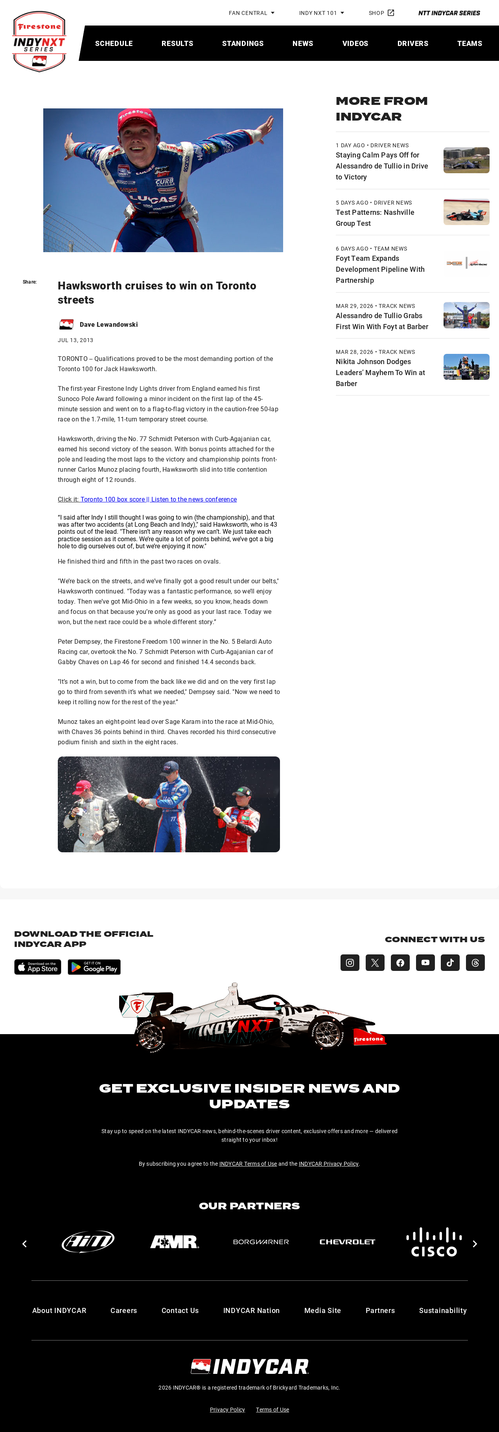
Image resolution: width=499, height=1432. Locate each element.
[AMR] (174, 1242)
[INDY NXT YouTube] (425, 962)
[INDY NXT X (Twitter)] (374, 962)
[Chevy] (347, 1242)
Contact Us (180, 1310)
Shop (381, 12)
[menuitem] (114, 43)
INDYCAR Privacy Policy (329, 1163)
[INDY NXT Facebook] (399, 962)
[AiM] (88, 1242)
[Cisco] (434, 1242)
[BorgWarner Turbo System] (261, 1242)
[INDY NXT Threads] (475, 962)
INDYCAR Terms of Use (248, 1163)
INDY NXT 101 (318, 12)
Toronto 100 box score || (116, 499)
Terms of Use (272, 1409)
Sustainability (443, 1310)
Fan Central (248, 12)
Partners (380, 1310)
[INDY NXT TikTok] (450, 962)
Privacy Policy (227, 1409)
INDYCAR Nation (251, 1310)
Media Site (323, 1310)
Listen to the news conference (194, 499)
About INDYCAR (59, 1310)
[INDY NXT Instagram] (349, 962)
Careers (123, 1310)
